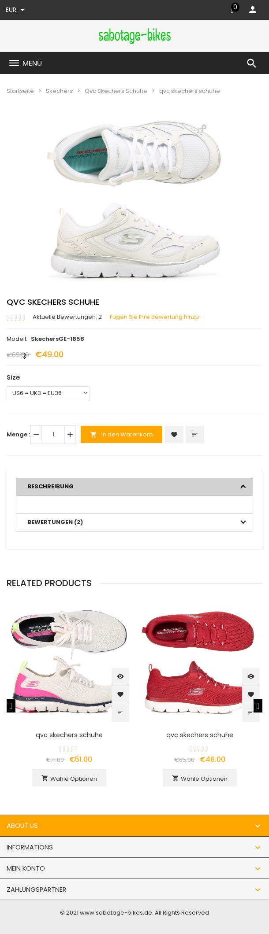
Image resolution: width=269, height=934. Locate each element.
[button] (202, 129)
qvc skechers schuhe (69, 735)
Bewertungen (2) (55, 522)
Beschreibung (50, 486)
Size (13, 377)
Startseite (20, 91)
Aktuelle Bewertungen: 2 (67, 317)
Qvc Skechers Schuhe (116, 91)
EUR (15, 9)
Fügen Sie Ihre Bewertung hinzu (154, 317)
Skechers (59, 91)
